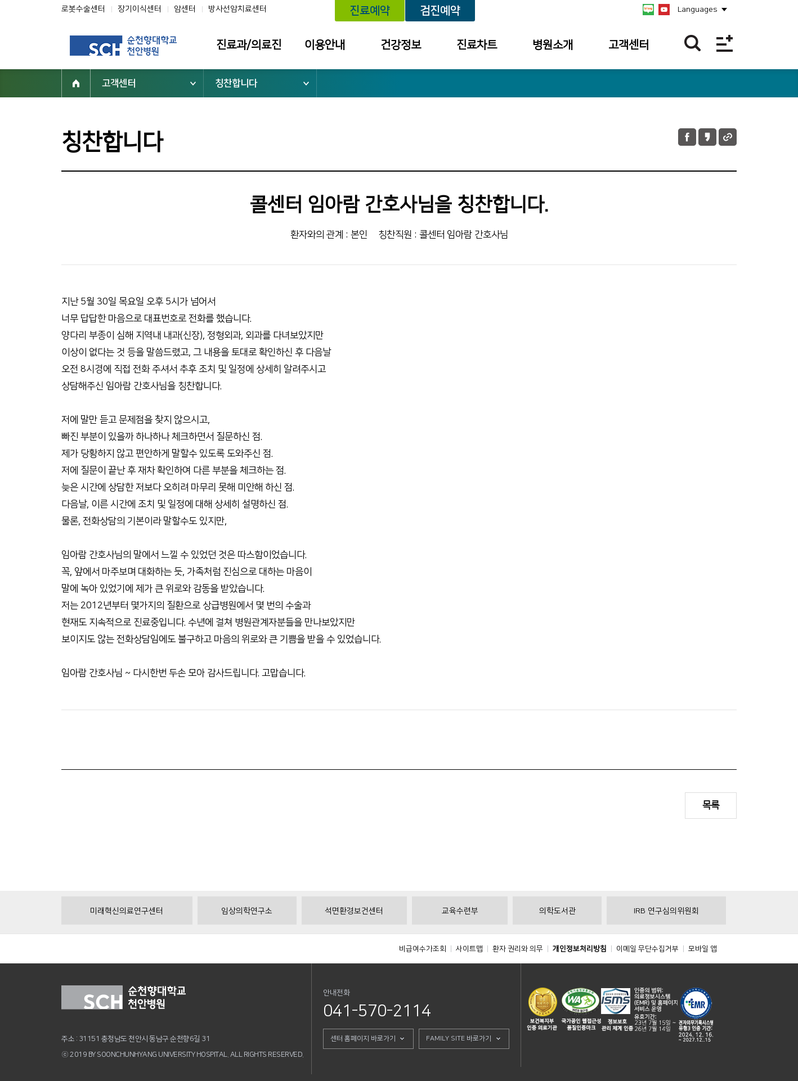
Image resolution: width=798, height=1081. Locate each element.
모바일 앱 (702, 949)
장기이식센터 (140, 9)
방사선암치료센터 (237, 9)
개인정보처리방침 (580, 949)
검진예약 (440, 11)
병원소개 (552, 45)
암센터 (185, 9)
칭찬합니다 (236, 83)
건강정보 (400, 45)
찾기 (692, 43)
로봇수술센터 (83, 9)
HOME (76, 83)
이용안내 (324, 45)
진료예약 (369, 11)
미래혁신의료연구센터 (126, 911)
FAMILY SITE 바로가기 (458, 1038)
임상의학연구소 (246, 911)
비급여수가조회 (422, 949)
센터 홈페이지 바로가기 (363, 1038)
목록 (710, 805)
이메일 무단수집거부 (647, 949)
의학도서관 (557, 911)
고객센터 (628, 45)
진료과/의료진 (248, 45)
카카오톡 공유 (707, 137)
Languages (698, 9)
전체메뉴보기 (724, 43)
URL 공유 (728, 137)
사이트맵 (469, 949)
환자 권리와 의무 (517, 949)
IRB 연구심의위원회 (666, 911)
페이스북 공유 (687, 137)
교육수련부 (460, 911)
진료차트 (476, 45)
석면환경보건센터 (354, 911)
